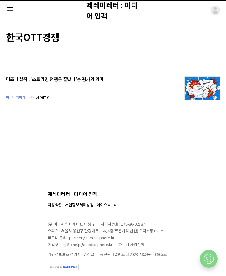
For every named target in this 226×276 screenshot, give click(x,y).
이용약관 (55, 204)
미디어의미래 (16, 96)
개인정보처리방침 (79, 204)
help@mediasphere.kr (93, 244)
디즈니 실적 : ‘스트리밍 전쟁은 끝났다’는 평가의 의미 (55, 79)
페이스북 (104, 204)
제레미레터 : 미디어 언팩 (72, 193)
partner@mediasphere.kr (92, 237)
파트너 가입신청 (131, 244)
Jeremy (42, 96)
